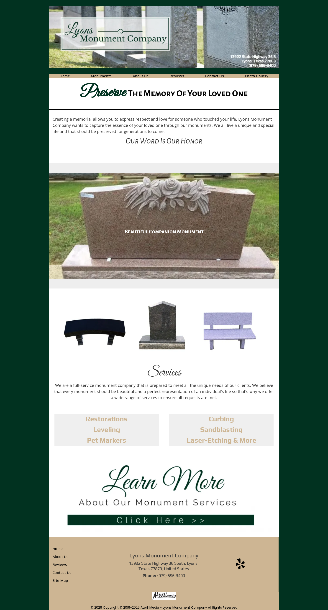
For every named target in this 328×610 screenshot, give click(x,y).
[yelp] (240, 564)
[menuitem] (64, 76)
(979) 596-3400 (171, 575)
